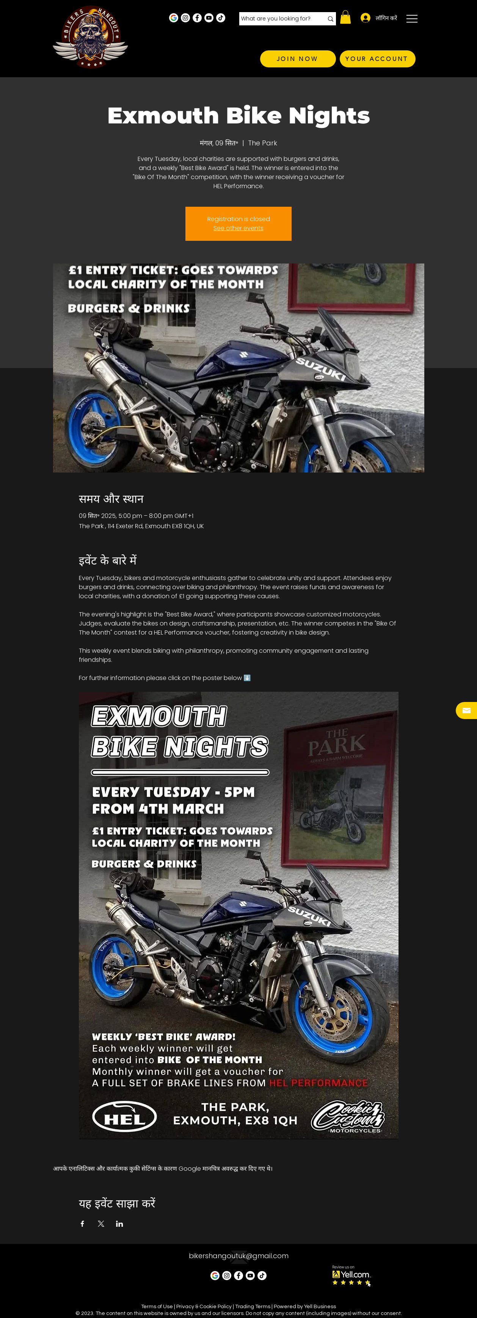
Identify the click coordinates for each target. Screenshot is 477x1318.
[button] (345, 17)
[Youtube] (208, 17)
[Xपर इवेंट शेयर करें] (101, 1224)
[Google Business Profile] (173, 17)
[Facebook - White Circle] (197, 17)
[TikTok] (220, 17)
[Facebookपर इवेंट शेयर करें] (82, 1224)
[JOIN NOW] (298, 58)
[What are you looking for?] (276, 19)
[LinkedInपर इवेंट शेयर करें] (119, 1224)
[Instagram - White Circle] (185, 17)
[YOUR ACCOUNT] (378, 58)
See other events (238, 228)
